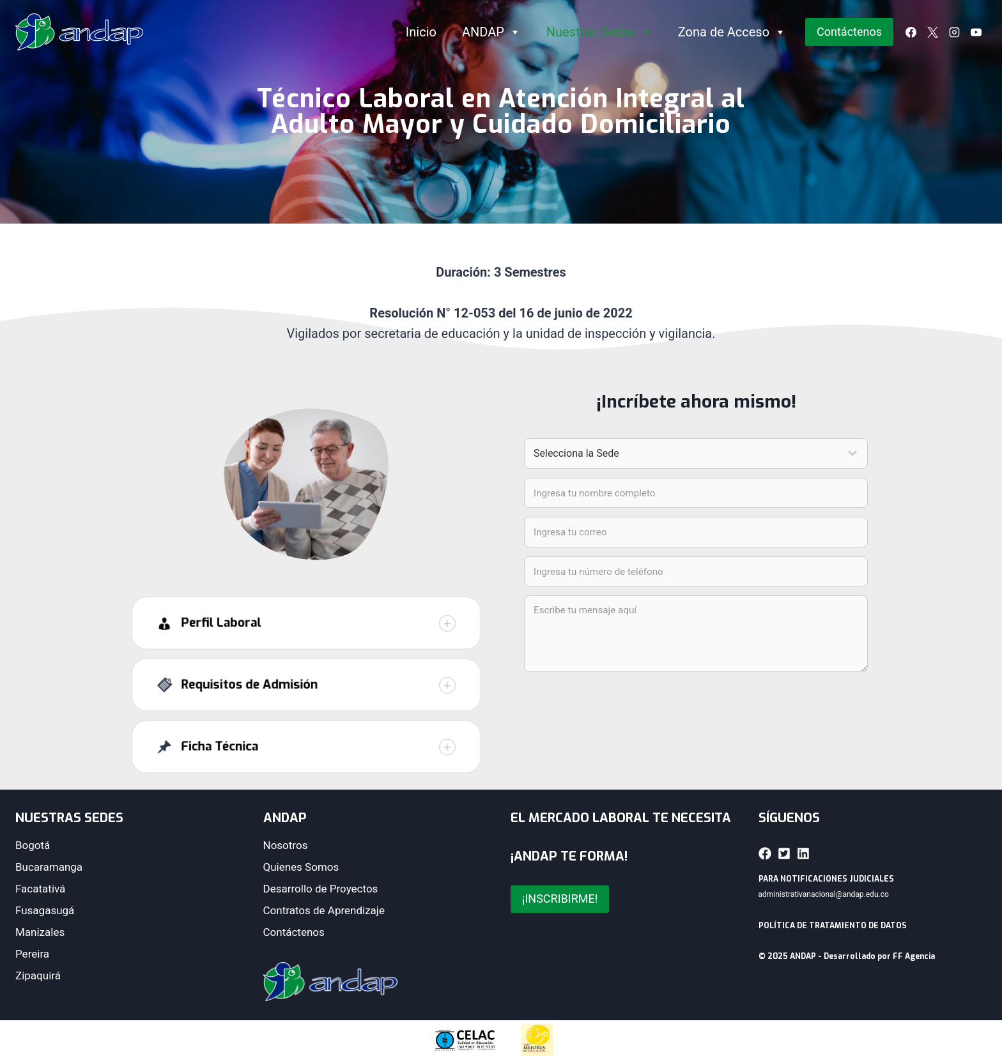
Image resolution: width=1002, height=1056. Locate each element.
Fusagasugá (44, 910)
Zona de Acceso (732, 32)
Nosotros (285, 845)
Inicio (421, 32)
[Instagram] (954, 32)
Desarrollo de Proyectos (320, 888)
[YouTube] (976, 32)
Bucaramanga (48, 867)
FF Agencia (914, 956)
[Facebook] (910, 32)
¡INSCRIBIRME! (559, 898)
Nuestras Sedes (599, 32)
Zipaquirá (38, 975)
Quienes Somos (301, 867)
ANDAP (491, 32)
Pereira (32, 953)
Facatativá (40, 888)
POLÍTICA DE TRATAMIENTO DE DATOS (833, 926)
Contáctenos (849, 31)
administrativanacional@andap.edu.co (824, 894)
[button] (306, 642)
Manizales (40, 932)
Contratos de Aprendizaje (324, 910)
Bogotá (32, 845)
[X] (932, 32)
